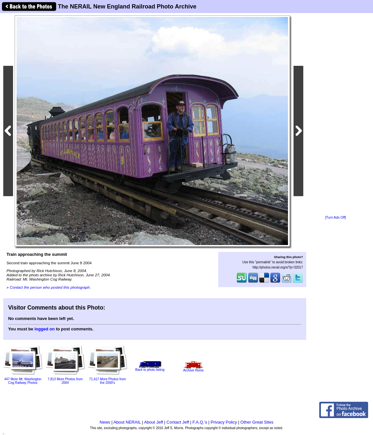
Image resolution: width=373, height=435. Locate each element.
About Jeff (153, 422)
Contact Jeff (177, 422)
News (105, 422)
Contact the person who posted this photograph (50, 287)
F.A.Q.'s (200, 422)
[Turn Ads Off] (335, 217)
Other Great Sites (256, 422)
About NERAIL (127, 422)
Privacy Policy (224, 422)
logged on (45, 328)
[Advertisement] (335, 114)
